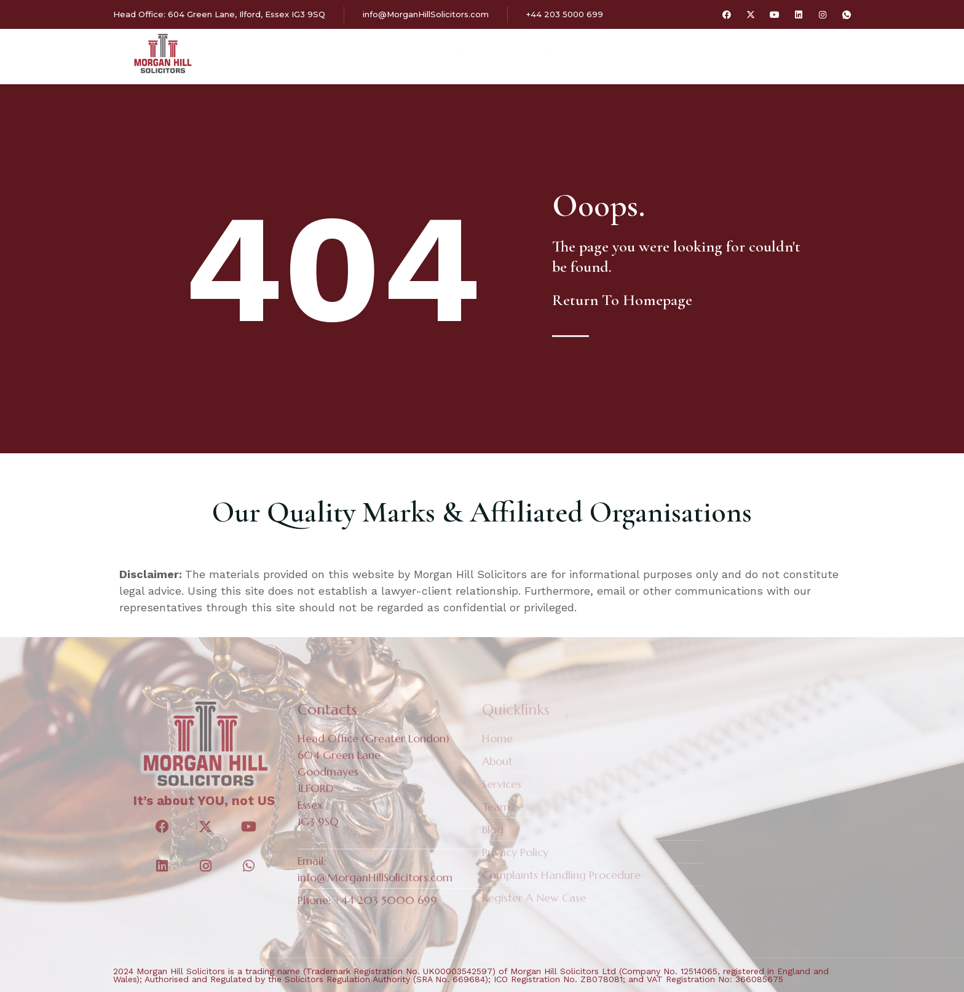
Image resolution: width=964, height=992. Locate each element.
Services (444, 52)
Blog (600, 52)
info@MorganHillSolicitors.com (426, 14)
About (372, 52)
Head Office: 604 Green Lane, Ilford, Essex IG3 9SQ (219, 14)
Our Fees (531, 52)
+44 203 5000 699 (564, 14)
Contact (663, 52)
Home (315, 52)
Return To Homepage (622, 299)
